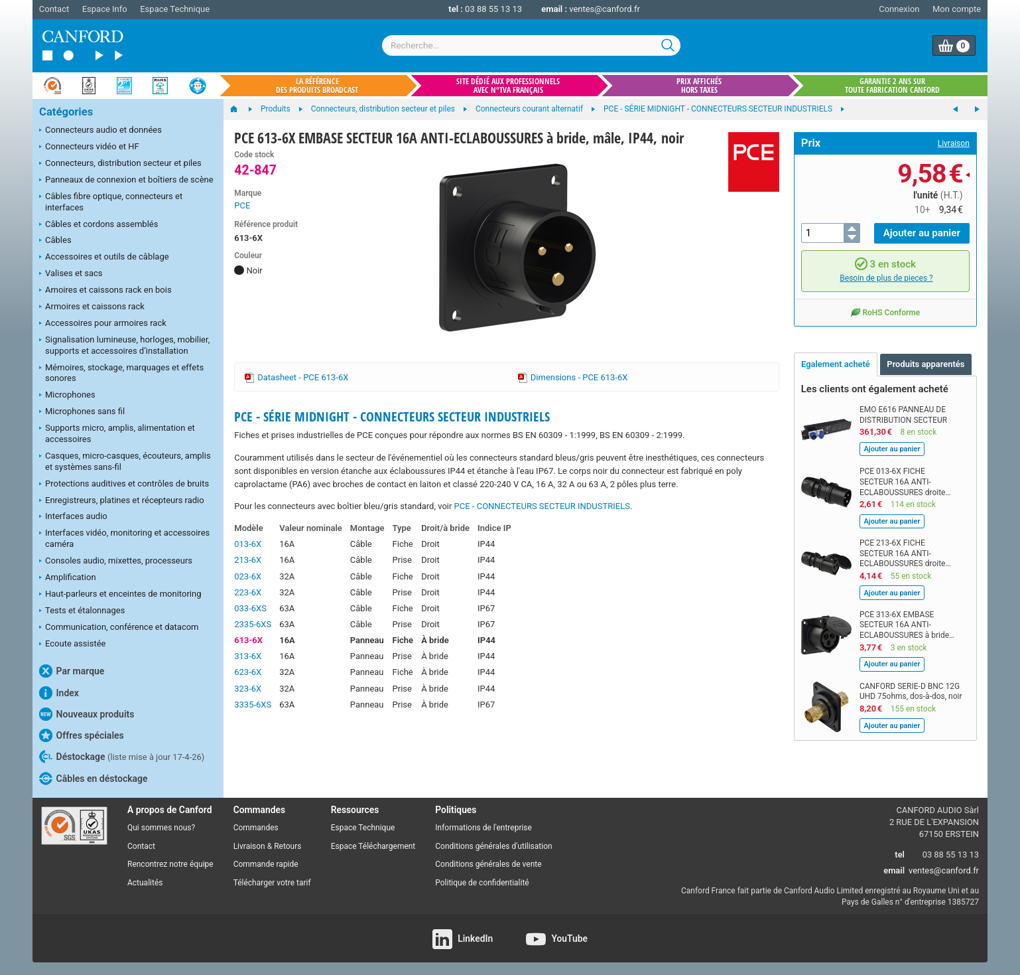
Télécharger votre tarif (272, 882)
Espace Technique (175, 9)
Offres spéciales (81, 735)
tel (900, 855)
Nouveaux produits (86, 714)
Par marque (71, 671)
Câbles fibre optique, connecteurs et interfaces (110, 201)
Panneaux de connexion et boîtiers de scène (126, 181)
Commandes (256, 827)
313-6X (247, 656)
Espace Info (104, 9)
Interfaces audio (73, 517)
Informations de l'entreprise (483, 827)
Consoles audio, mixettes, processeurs (115, 561)
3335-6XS (252, 705)
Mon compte (956, 9)
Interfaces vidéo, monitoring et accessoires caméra (124, 538)
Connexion (899, 9)
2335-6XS (252, 624)
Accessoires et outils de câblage (104, 257)
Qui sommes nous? (161, 827)
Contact (54, 9)
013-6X (247, 544)
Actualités (144, 882)
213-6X (247, 560)
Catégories (66, 112)
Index (59, 693)
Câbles (55, 241)
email (894, 870)
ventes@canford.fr (604, 9)
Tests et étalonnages (82, 611)
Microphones (67, 396)
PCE (242, 205)
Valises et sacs (71, 274)
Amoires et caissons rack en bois (105, 291)
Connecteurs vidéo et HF (89, 147)
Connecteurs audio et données (100, 131)
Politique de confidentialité (482, 882)
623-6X (247, 672)
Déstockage (121, 756)
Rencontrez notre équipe (170, 864)
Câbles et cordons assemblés (98, 225)
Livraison (954, 143)
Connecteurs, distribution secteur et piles (120, 164)
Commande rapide (265, 864)
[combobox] (531, 45)
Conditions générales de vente (488, 864)
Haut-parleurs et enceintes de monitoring (120, 595)
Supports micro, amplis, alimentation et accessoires (117, 433)
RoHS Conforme (885, 311)
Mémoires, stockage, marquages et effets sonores (121, 373)
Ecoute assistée (72, 644)
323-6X (247, 689)
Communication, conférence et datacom (119, 628)
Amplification (67, 578)
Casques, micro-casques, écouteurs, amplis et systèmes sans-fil (125, 461)
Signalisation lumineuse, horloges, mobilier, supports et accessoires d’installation (124, 345)
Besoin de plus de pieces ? (886, 278)
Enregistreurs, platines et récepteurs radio (121, 501)
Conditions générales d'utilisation (493, 846)
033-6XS (250, 608)
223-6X (247, 592)
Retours (287, 846)
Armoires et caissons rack (92, 307)
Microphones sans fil (82, 412)
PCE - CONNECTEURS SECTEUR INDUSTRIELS (542, 506)
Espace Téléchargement (373, 846)
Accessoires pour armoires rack (102, 324)
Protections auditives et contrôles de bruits (124, 484)
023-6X (247, 576)
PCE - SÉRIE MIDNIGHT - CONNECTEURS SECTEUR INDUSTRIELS (392, 416)
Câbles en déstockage (93, 778)
